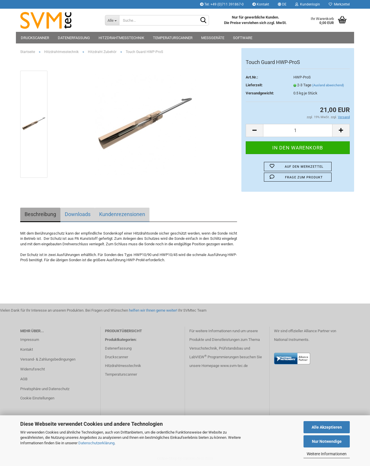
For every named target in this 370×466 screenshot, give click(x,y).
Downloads (77, 214)
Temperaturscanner (173, 38)
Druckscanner (35, 38)
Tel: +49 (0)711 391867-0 (222, 4)
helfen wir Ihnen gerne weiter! (152, 310)
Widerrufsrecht (32, 369)
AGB (23, 379)
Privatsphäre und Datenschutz (44, 389)
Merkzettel (339, 4)
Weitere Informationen (327, 454)
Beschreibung (40, 214)
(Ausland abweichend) (328, 85)
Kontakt (260, 4)
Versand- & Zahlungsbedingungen (47, 359)
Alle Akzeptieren (327, 427)
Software (242, 38)
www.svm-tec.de (234, 365)
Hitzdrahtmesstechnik (121, 38)
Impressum (29, 339)
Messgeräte (212, 38)
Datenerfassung (74, 38)
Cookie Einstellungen (37, 398)
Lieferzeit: (254, 85)
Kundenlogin (307, 4)
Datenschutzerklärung (96, 443)
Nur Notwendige (327, 441)
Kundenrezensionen (122, 214)
